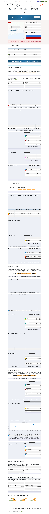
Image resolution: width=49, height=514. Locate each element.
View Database (33, 61)
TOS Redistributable (14, 500)
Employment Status (29, 184)
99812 (8, 54)
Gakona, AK (32, 472)
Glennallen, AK (10, 473)
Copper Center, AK (22, 472)
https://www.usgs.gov (20, 491)
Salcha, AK (21, 476)
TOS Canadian (13, 499)
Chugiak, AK (21, 475)
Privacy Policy (13, 503)
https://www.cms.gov (27, 492)
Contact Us (13, 501)
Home (13, 1)
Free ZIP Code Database (7, 499)
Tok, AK (31, 473)
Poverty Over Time (29, 355)
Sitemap (42, 508)
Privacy (39, 508)
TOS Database (5, 504)
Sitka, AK (32, 471)
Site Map (13, 504)
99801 (8, 49)
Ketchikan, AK (10, 472)
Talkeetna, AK (10, 476)
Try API (37, 61)
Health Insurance (24, 355)
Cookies (46, 508)
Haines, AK (21, 471)
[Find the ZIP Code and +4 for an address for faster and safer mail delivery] (14, 6)
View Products (37, 16)
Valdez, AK (21, 473)
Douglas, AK (10, 471)
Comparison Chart (32, 128)
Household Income (24, 184)
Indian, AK (32, 475)
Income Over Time (20, 184)
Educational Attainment (20, 355)
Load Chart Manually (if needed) (12, 114)
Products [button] (16, 1)
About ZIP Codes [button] (25, 1)
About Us (13, 502)
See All (37, 22)
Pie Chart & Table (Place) (38, 128)
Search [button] (20, 1)
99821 (8, 55)
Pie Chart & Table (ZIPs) (26, 128)
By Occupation (33, 184)
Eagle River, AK (10, 475)
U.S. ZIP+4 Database (6, 503)
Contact (30, 1)
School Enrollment (33, 355)
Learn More (16, 79)
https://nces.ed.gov (24, 493)
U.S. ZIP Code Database (7, 500)
